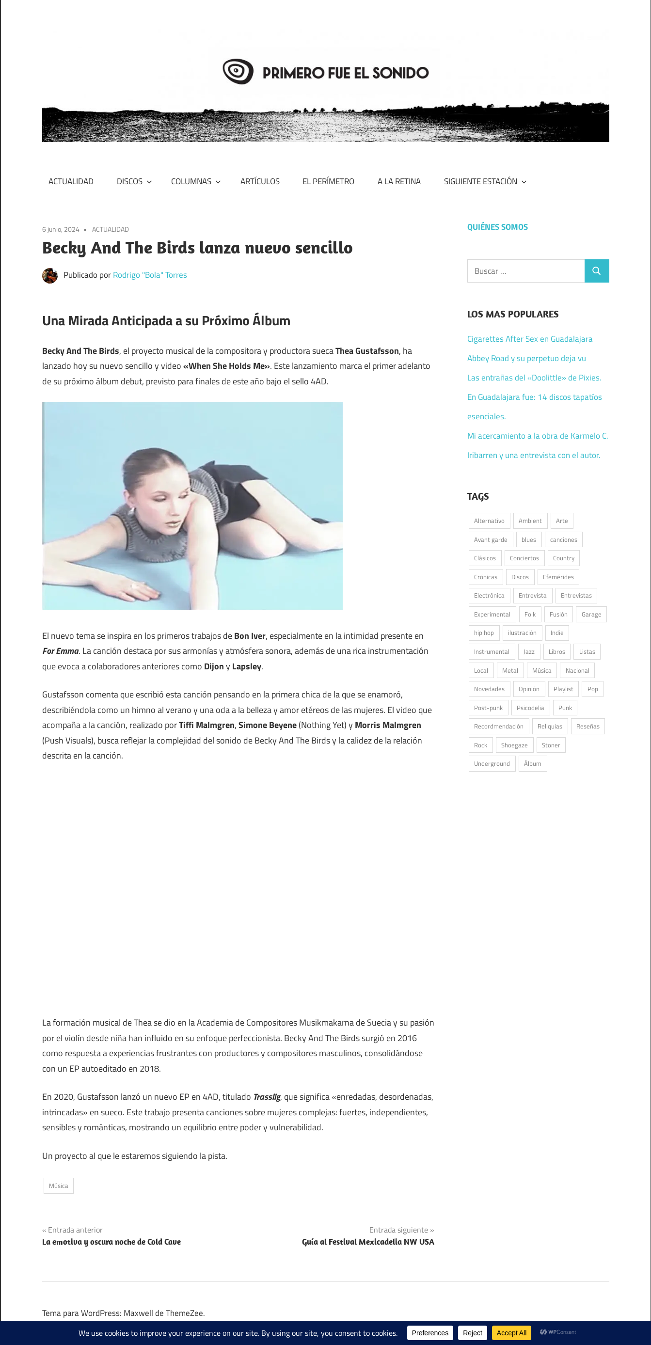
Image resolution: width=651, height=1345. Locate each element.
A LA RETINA (399, 181)
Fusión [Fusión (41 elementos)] (559, 614)
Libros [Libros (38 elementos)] (557, 651)
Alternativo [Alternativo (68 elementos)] (489, 520)
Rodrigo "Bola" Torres (150, 275)
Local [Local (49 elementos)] (481, 670)
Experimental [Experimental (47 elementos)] (492, 614)
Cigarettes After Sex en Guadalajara (530, 338)
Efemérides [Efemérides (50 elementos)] (558, 577)
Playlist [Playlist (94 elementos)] (563, 689)
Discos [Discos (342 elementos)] (520, 577)
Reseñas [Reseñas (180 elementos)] (588, 726)
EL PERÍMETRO (328, 181)
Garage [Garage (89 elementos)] (592, 614)
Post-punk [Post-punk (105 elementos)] (488, 707)
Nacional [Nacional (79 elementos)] (577, 670)
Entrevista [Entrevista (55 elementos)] (533, 595)
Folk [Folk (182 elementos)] (530, 614)
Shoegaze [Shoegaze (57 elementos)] (514, 745)
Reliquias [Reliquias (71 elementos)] (550, 726)
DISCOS (134, 181)
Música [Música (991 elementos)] (542, 670)
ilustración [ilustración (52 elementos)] (522, 632)
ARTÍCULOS (260, 181)
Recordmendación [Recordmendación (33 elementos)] (499, 726)
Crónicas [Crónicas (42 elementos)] (485, 577)
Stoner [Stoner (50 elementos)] (551, 745)
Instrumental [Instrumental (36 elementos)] (491, 651)
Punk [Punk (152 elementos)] (565, 707)
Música (58, 1185)
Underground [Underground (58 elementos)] (492, 763)
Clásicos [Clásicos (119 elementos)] (485, 558)
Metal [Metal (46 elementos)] (510, 670)
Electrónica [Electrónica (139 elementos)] (489, 595)
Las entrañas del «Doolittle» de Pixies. (534, 377)
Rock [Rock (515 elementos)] (480, 745)
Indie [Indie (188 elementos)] (557, 632)
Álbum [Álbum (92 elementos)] (532, 763)
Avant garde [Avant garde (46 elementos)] (491, 539)
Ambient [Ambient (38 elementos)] (530, 520)
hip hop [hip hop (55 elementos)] (484, 632)
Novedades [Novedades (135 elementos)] (489, 689)
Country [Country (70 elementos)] (563, 558)
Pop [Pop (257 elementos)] (592, 689)
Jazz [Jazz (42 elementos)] (529, 651)
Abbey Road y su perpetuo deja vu (526, 358)
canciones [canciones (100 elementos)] (563, 539)
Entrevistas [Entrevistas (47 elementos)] (576, 595)
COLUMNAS (196, 181)
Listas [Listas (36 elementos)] (587, 651)
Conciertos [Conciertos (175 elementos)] (524, 558)
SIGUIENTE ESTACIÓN (485, 181)
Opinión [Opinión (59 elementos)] (529, 689)
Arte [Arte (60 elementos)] (562, 520)
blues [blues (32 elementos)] (529, 539)
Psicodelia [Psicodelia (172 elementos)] (530, 707)
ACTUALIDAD (71, 181)
